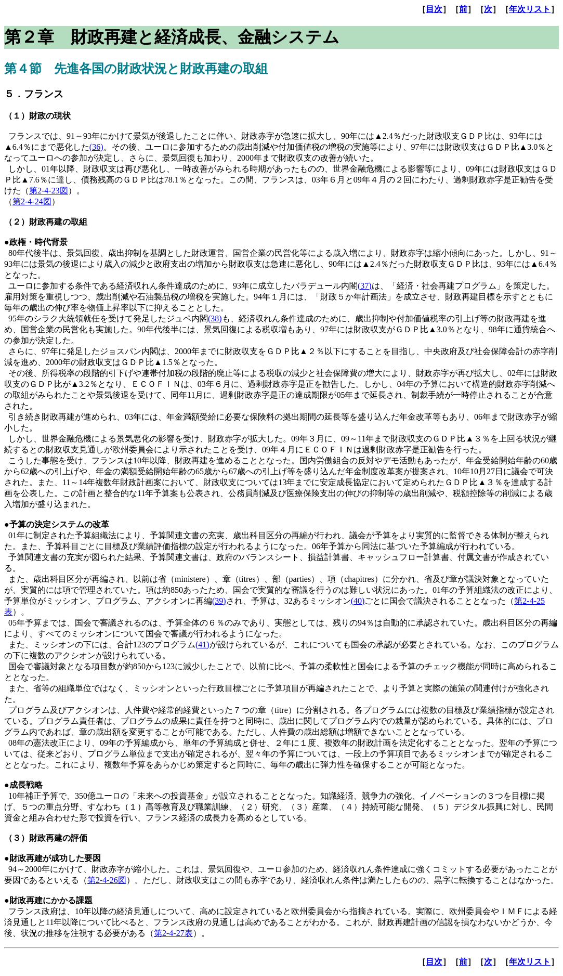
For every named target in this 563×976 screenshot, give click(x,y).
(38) (215, 318)
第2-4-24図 (31, 201)
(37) (365, 285)
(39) (219, 600)
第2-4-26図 (106, 880)
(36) (96, 146)
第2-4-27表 (173, 933)
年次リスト (530, 9)
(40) (358, 600)
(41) (202, 644)
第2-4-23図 (48, 190)
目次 (434, 9)
